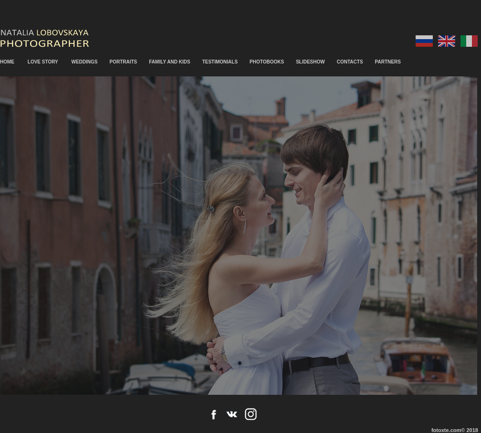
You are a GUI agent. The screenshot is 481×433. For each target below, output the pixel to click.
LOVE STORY (43, 61)
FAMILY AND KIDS (169, 61)
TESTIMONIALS (220, 61)
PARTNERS (388, 61)
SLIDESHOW (310, 61)
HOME (7, 61)
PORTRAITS (123, 61)
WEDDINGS (85, 61)
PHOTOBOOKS (267, 61)
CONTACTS (350, 61)
